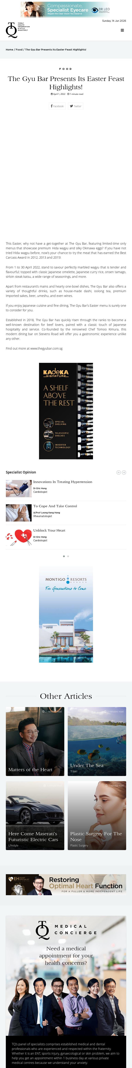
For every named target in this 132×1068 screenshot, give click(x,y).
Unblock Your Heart (49, 414)
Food (19, 50)
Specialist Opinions (31, 1048)
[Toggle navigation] (122, 30)
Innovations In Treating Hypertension (62, 366)
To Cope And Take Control (55, 390)
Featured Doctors (60, 1048)
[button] (64, 440)
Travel (93, 1048)
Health (81, 1048)
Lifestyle (117, 1048)
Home (9, 50)
